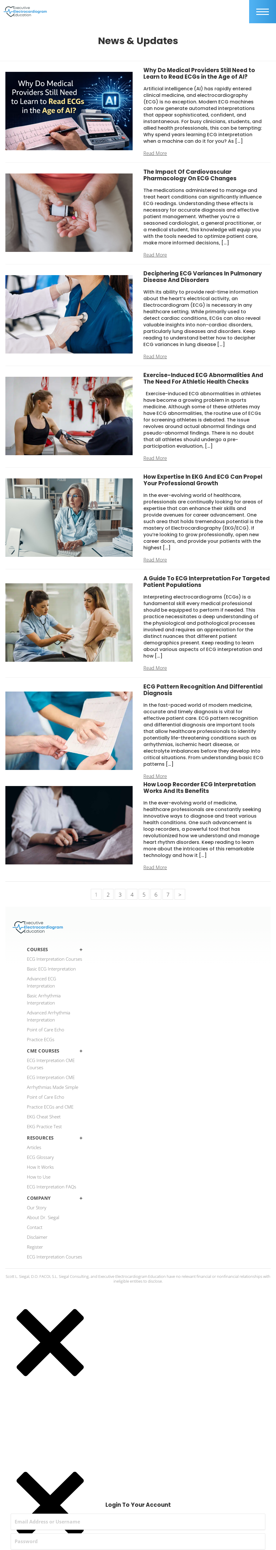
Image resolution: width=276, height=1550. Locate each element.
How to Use (38, 1177)
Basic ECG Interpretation (51, 969)
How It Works (40, 1167)
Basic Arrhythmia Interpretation (44, 999)
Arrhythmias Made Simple (52, 1087)
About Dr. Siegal (43, 1217)
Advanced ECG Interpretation (41, 982)
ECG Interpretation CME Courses (51, 1063)
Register (35, 1247)
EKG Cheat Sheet (44, 1117)
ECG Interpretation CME (51, 1077)
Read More (155, 153)
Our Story (36, 1207)
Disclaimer (37, 1237)
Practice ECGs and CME (50, 1107)
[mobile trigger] (262, 11)
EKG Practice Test (44, 1126)
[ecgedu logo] (25, 11)
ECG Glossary (40, 1157)
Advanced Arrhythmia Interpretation (48, 1016)
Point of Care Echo (45, 1030)
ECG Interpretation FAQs (51, 1187)
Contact (34, 1227)
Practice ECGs (40, 1039)
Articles (34, 1147)
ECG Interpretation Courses (54, 959)
